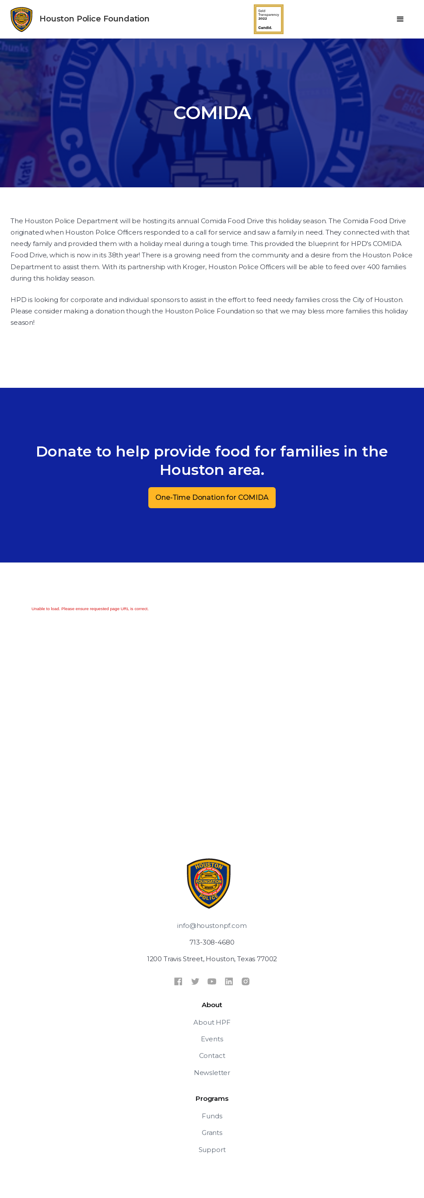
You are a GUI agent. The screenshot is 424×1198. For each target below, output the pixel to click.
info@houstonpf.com (211, 925)
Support (212, 1149)
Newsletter (212, 1072)
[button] (400, 19)
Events (212, 1039)
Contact (212, 1055)
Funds (212, 1116)
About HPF (212, 1022)
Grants (212, 1132)
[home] (80, 19)
